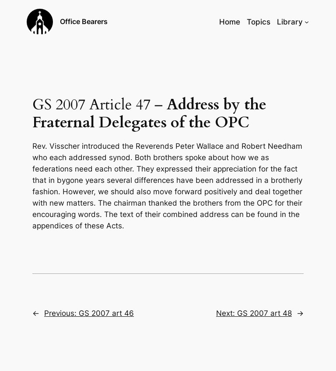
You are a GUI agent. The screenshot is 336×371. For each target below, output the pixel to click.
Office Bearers (84, 21)
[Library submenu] (306, 22)
